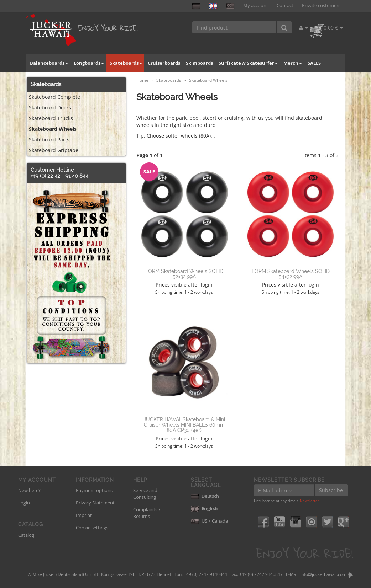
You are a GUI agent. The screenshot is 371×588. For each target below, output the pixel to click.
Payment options (94, 490)
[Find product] (234, 27)
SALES (314, 63)
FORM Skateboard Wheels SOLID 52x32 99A (184, 273)
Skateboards (126, 63)
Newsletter (309, 500)
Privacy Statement (95, 502)
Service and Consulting (145, 493)
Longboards (89, 63)
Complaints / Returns (146, 512)
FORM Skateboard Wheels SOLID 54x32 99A (291, 273)
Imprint (84, 515)
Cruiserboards (164, 63)
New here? (29, 490)
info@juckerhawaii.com (323, 574)
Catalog (26, 535)
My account (255, 5)
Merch (292, 63)
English (204, 508)
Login (24, 502)
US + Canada (209, 521)
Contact (285, 5)
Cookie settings (92, 527)
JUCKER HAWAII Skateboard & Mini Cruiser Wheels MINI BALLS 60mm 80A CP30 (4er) (184, 425)
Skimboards (199, 63)
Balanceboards (49, 63)
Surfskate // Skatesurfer (248, 63)
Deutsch (205, 496)
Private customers (321, 5)
